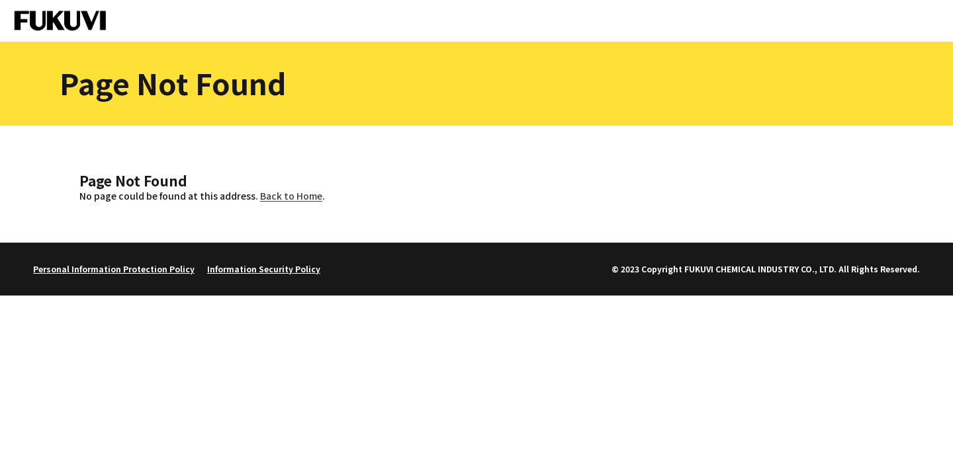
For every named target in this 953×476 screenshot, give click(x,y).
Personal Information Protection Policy (114, 268)
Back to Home (291, 195)
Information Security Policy (263, 268)
